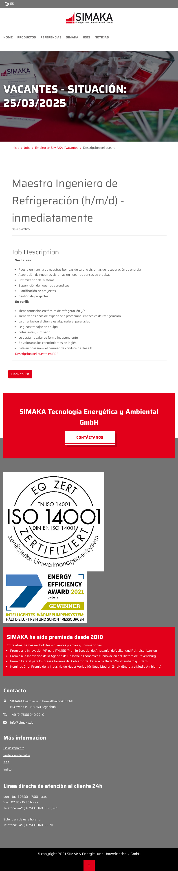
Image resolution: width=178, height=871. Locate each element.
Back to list (20, 374)
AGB (6, 762)
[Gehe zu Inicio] (18, 147)
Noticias (102, 37)
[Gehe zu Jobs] (29, 147)
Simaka (72, 37)
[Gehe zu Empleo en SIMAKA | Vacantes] (59, 147)
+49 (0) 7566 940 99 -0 (27, 714)
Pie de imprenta (13, 748)
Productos (26, 37)
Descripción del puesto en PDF (36, 353)
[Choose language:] (9, 3)
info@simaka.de (21, 722)
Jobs (86, 37)
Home (8, 37)
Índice (7, 769)
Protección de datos (16, 755)
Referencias (51, 37)
